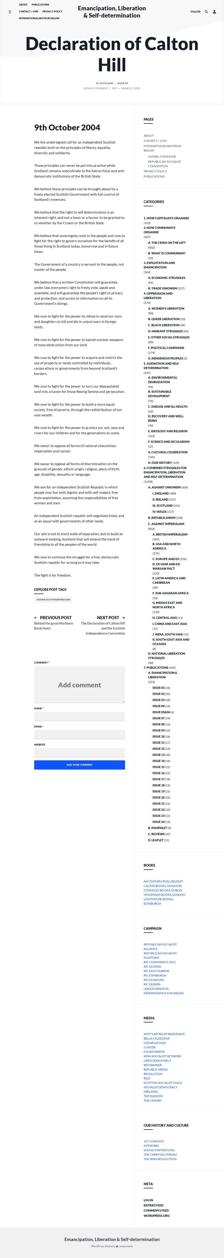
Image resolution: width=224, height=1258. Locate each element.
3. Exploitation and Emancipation (159, 265)
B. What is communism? (166, 253)
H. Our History (160, 462)
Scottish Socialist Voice (163, 1082)
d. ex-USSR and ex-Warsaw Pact (167, 566)
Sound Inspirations (159, 1150)
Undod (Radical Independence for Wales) (164, 991)
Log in (148, 1200)
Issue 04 (159, 706)
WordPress (97, 1246)
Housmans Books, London (164, 894)
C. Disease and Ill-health (167, 406)
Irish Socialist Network (162, 1056)
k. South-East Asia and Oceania (171, 642)
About (23, 4)
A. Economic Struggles (166, 277)
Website (39, 744)
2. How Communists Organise (159, 230)
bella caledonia (157, 1038)
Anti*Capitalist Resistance (164, 1034)
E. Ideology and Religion (167, 431)
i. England (161, 493)
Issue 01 (159, 687)
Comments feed (156, 1210)
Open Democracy (157, 1060)
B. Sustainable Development (159, 394)
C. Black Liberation (163, 325)
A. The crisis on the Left (167, 242)
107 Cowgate (154, 1141)
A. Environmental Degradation (162, 380)
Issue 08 (159, 724)
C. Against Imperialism (166, 524)
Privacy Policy (52, 11)
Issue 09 (122, 84)
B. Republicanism (161, 517)
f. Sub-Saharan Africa (171, 593)
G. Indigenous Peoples (165, 358)
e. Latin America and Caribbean (169, 580)
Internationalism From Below (39, 18)
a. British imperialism (170, 534)
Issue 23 (159, 815)
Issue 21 (159, 803)
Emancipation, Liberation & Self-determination (112, 11)
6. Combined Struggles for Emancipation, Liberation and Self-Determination (165, 472)
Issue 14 (159, 761)
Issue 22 (159, 809)
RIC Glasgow (154, 979)
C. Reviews (156, 834)
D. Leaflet (156, 840)
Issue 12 (159, 748)
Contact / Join (28, 11)
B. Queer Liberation (163, 319)
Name (39, 708)
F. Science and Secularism (168, 441)
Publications (40, 4)
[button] (214, 12)
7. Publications (156, 667)
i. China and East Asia (170, 623)
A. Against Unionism (164, 487)
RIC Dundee (152, 966)
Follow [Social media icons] (196, 11)
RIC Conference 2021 (160, 962)
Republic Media (156, 1069)
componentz (124, 1246)
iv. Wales (160, 511)
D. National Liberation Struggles (166, 656)
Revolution (153, 1073)
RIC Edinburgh (155, 975)
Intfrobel (151, 1145)
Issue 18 (159, 785)
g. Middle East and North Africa (167, 605)
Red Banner (153, 1065)
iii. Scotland (104, 84)
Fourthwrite (154, 1051)
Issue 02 (159, 694)
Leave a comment (96, 89)
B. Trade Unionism (162, 288)
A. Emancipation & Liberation (162, 675)
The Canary (153, 1100)
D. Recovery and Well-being (166, 418)
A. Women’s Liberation (166, 308)
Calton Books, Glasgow (163, 885)
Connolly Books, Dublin (163, 890)
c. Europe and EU (166, 559)
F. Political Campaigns (166, 348)
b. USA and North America (166, 546)
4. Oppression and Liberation (158, 296)
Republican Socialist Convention (164, 164)
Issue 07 (159, 718)
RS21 (147, 1078)
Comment (41, 662)
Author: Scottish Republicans (53, 599)
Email (39, 726)
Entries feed (153, 1205)
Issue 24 (159, 822)
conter (149, 1047)
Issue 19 (159, 791)
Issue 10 (159, 736)
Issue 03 (159, 700)
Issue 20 (159, 797)
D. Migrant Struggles (165, 331)
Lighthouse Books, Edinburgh (158, 901)
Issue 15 (159, 767)
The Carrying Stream (160, 1154)
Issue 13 (159, 754)
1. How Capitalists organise (166, 218)
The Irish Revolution (160, 1159)
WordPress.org (157, 1215)
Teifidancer (153, 1096)
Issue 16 (159, 773)
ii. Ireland (160, 499)
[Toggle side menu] (10, 12)
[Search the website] (206, 12)
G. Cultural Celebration (168, 452)
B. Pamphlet (157, 828)
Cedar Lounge (155, 1042)
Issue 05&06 (161, 712)
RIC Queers (152, 984)
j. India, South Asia (168, 634)
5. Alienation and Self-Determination (162, 366)
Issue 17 (159, 779)
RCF (114, 88)
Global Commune (162, 156)
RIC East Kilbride (156, 971)
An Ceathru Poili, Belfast (163, 881)
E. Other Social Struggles (169, 337)
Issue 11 (159, 742)
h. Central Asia (165, 617)
